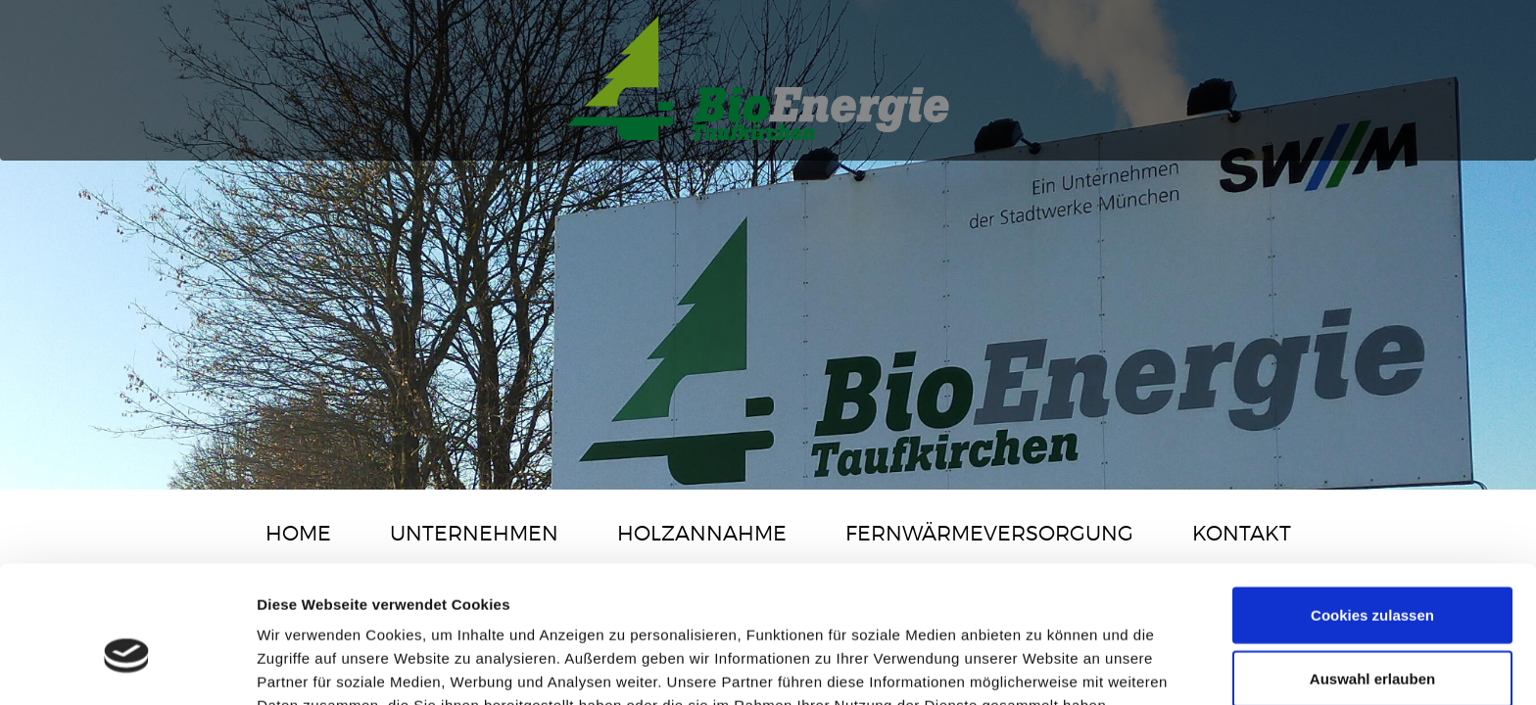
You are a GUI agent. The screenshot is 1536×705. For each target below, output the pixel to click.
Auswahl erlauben (1372, 577)
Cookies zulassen (1372, 512)
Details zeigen (1041, 666)
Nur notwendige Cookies (1372, 641)
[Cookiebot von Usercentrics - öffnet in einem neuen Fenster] (127, 667)
